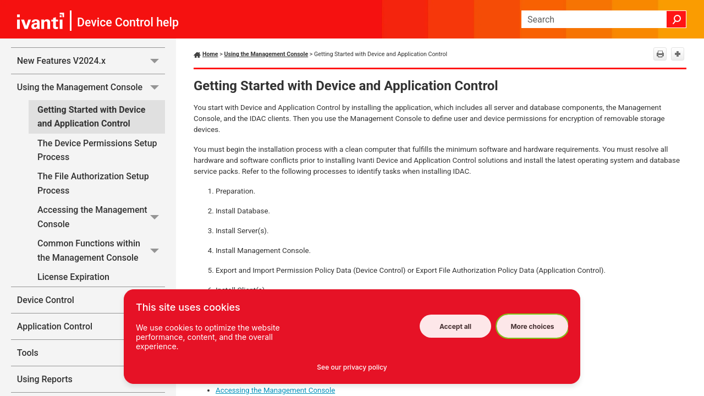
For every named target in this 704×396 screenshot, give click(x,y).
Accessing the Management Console (101, 217)
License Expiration (73, 277)
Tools (91, 353)
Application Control (91, 326)
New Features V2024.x (91, 61)
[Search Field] (603, 19)
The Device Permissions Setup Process (97, 150)
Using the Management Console (91, 87)
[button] (676, 19)
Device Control (91, 300)
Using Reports (91, 379)
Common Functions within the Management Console (101, 250)
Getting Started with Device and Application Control (91, 117)
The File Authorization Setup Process (93, 183)
